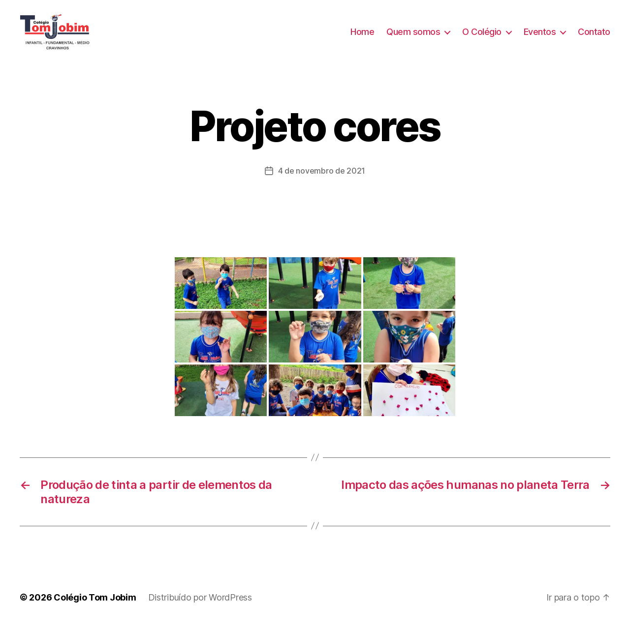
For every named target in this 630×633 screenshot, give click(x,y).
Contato (594, 35)
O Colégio (482, 35)
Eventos (540, 35)
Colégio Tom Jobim (95, 605)
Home (362, 35)
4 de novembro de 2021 (321, 179)
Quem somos (413, 35)
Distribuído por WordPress (200, 605)
